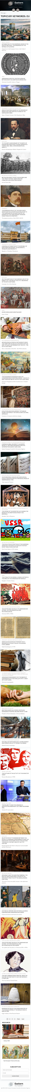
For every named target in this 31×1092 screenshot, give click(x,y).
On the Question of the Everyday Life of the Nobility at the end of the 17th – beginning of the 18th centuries (15, 281)
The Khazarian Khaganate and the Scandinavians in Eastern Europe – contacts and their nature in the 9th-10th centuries (15, 378)
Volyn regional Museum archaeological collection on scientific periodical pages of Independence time (15, 479)
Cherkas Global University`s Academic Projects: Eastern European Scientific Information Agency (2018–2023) (13, 446)
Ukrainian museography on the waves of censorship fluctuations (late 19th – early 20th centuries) (15, 679)
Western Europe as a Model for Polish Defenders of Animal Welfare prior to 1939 (14, 711)
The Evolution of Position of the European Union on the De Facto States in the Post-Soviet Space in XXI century (15, 546)
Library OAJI (7, 1041)
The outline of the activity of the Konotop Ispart (15, 774)
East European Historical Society (12, 1061)
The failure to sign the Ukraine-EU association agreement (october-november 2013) (15, 807)
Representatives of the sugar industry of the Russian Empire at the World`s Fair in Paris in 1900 (14, 1010)
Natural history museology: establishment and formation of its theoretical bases (15, 742)
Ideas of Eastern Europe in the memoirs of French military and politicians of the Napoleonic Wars (14, 112)
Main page (3, 13)
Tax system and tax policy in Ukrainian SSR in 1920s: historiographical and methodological (15, 610)
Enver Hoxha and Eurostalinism (11, 312)
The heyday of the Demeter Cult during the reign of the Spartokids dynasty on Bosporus (15, 513)
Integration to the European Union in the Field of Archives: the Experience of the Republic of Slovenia (15, 46)
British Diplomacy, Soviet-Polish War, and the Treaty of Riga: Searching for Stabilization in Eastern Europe (14, 179)
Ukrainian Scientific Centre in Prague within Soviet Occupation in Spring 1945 (14, 79)
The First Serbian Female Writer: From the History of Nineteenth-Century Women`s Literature (14, 977)
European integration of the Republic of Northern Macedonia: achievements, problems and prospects (14, 248)
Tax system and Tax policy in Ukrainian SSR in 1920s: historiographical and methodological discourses (15, 944)
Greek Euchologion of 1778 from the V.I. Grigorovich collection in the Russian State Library (14, 643)
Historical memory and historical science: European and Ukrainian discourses (15, 911)
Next (18, 1019)
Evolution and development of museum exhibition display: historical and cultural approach (15, 413)
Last (23, 1019)
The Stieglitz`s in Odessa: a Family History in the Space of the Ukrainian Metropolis (15, 578)
